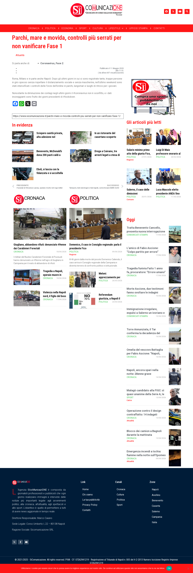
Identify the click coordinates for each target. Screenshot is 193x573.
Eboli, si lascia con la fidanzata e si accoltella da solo (49, 173)
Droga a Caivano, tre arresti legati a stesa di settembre (107, 155)
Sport (83, 28)
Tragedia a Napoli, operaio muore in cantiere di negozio (53, 274)
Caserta (156, 505)
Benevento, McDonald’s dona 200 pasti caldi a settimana (49, 155)
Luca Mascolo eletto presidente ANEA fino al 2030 (168, 193)
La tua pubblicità (91, 499)
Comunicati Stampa (137, 235)
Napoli (155, 489)
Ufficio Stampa (138, 28)
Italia (154, 522)
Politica (50, 28)
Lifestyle (116, 28)
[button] (187, 11)
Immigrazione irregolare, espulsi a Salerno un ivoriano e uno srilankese (146, 312)
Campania (157, 516)
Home (85, 489)
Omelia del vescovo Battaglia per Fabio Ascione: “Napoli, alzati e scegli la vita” (145, 353)
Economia (67, 28)
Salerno (156, 511)
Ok (169, 568)
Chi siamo (87, 494)
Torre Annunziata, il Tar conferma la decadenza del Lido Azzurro (143, 333)
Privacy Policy (89, 504)
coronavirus (47, 63)
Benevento (157, 500)
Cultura (98, 28)
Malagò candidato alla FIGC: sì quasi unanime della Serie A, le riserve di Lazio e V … (145, 394)
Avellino (156, 495)
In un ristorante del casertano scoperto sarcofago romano (105, 137)
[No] (188, 568)
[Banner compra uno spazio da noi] (153, 114)
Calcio (129, 400)
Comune (130, 200)
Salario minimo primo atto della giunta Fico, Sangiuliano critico (138, 153)
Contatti (159, 28)
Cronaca (34, 28)
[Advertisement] (154, 55)
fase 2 (59, 63)
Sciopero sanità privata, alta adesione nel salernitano (49, 137)
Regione (72, 255)
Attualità (20, 55)
